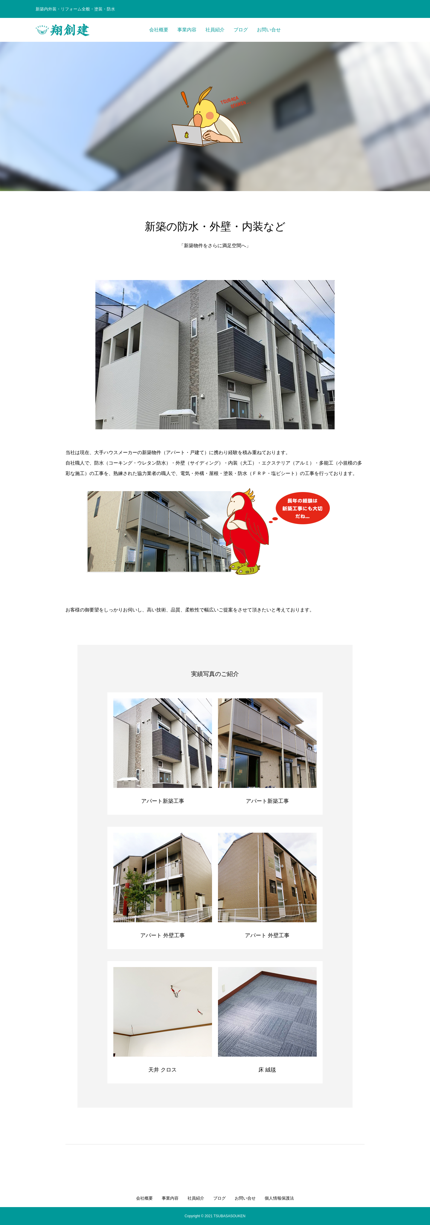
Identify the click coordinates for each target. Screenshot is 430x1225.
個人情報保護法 (279, 1198)
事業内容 (186, 29)
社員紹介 (215, 29)
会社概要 (158, 29)
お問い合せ (269, 29)
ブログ (241, 29)
